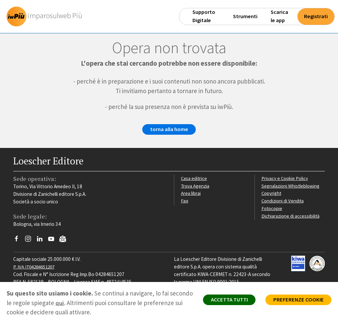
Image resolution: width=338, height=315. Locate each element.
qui (84, 303)
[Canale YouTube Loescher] (53, 241)
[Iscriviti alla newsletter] (65, 240)
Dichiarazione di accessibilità (291, 216)
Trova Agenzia (196, 186)
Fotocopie (272, 209)
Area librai (191, 194)
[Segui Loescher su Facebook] (19, 241)
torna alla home (169, 130)
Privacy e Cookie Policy (285, 179)
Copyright (271, 194)
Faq (184, 201)
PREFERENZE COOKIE (297, 300)
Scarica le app (279, 16)
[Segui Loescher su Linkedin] (42, 241)
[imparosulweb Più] (46, 16)
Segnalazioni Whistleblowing (291, 186)
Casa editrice (194, 179)
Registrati (316, 16)
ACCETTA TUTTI (226, 300)
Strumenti (245, 16)
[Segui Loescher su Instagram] (30, 241)
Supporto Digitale (203, 16)
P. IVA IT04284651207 (35, 267)
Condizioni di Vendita (283, 201)
